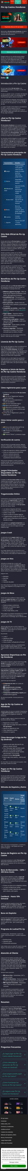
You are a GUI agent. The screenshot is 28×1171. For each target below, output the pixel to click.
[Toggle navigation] (2, 2)
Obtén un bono (24, 2)
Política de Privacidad (6, 1143)
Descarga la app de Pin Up (14, 52)
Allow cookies (14, 1166)
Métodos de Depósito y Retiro (8, 1135)
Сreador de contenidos (7, 1132)
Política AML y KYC (5, 1124)
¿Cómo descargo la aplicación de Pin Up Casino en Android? (10, 1065)
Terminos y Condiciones (7, 1126)
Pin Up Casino (4, 1118)
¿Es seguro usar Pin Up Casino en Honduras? (11, 1092)
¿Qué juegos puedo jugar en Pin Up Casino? (12, 1074)
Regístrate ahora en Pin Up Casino (14, 27)
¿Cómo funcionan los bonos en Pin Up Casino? (11, 1083)
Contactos (3, 1121)
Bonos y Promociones (6, 1137)
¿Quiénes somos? (5, 1129)
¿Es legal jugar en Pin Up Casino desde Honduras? (12, 1054)
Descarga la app (17, 2)
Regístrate (12, 1)
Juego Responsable (6, 1140)
